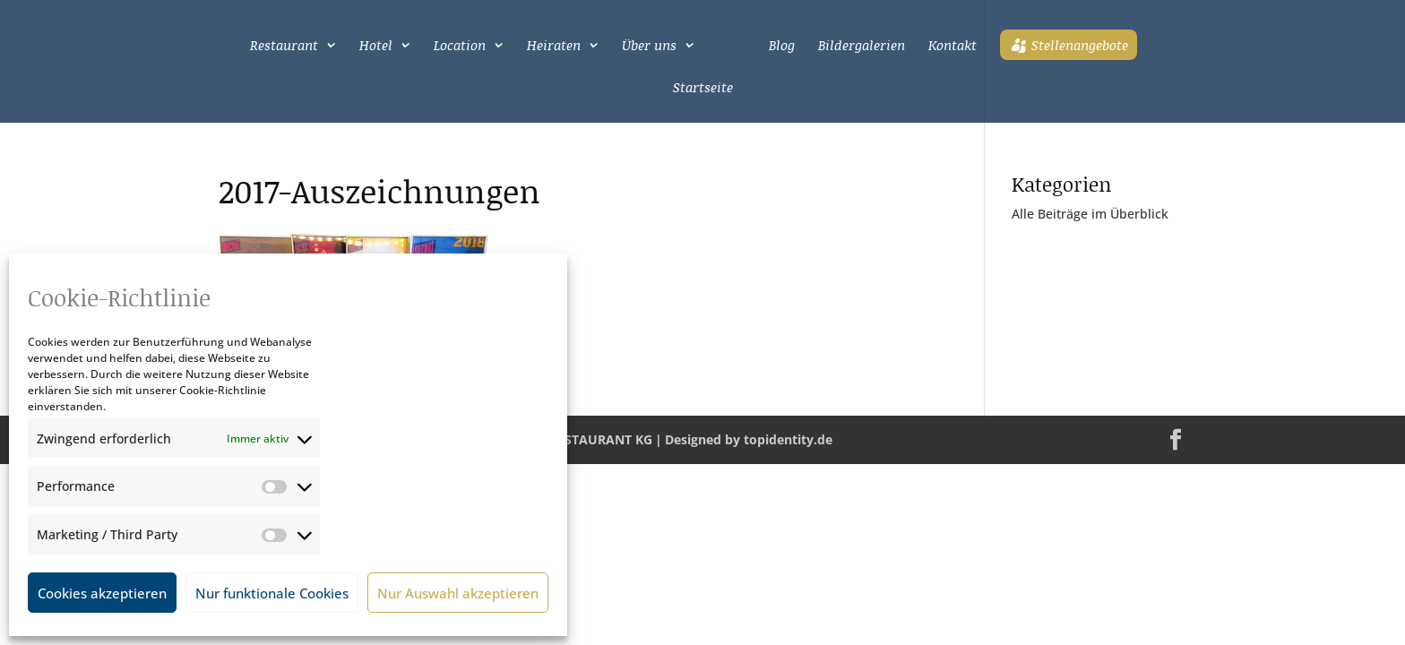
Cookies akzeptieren (102, 593)
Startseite (703, 89)
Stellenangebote (1079, 45)
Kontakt (952, 47)
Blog (782, 47)
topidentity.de (788, 439)
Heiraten (554, 47)
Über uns (649, 47)
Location (460, 47)
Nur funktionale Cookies (272, 593)
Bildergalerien (861, 47)
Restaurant (284, 47)
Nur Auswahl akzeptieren (458, 593)
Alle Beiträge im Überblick (1090, 213)
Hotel (375, 47)
